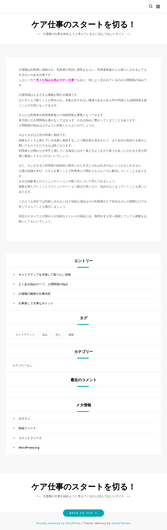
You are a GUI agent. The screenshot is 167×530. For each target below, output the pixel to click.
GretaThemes (120, 523)
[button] (150, 6)
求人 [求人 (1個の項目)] (58, 334)
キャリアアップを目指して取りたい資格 (45, 274)
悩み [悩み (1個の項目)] (45, 334)
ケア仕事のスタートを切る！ (83, 25)
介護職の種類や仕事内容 (35, 293)
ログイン (24, 418)
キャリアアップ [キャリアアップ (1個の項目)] (25, 334)
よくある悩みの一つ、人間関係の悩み (43, 284)
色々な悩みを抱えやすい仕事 (55, 80)
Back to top (83, 513)
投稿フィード (27, 428)
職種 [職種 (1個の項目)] (71, 334)
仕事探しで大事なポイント (36, 303)
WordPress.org (29, 447)
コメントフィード (30, 438)
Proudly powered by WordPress (59, 523)
